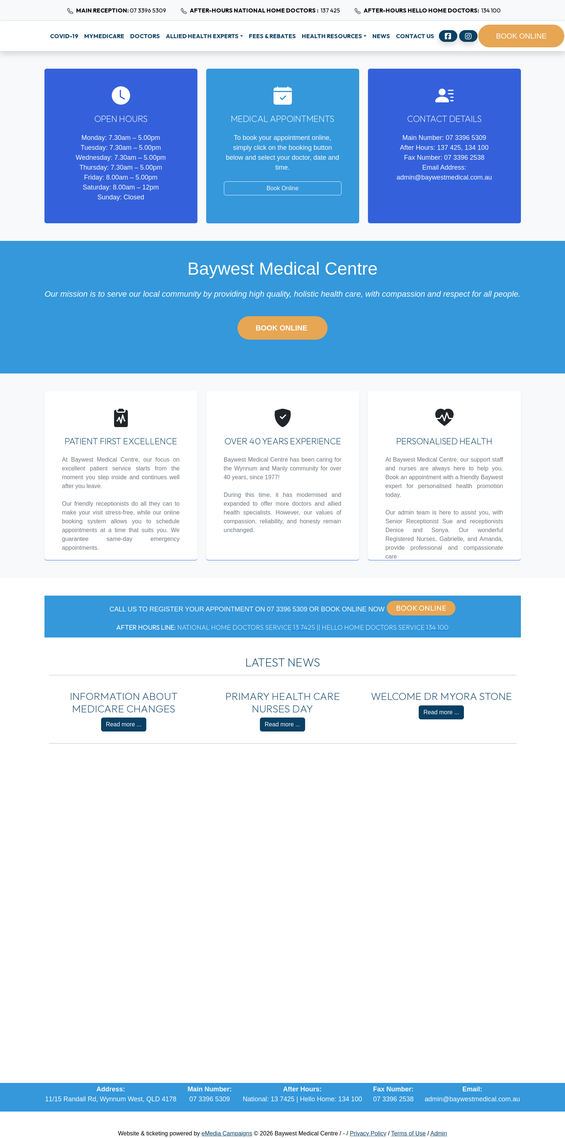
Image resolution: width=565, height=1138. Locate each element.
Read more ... (124, 724)
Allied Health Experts (202, 36)
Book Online (282, 188)
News (381, 36)
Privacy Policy (368, 1133)
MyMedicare (104, 36)
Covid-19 (64, 36)
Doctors (145, 36)
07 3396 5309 (115, 10)
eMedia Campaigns (226, 1133)
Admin (438, 1133)
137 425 (259, 10)
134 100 (426, 10)
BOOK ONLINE (521, 36)
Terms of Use (408, 1133)
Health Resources (332, 36)
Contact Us (415, 36)
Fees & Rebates (272, 36)
